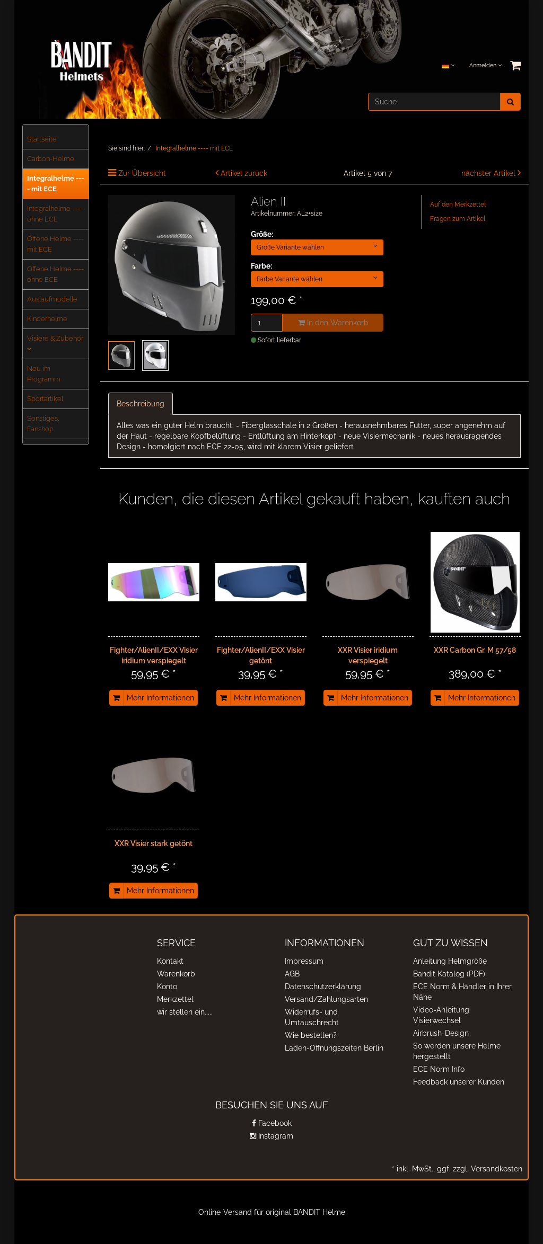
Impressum (304, 961)
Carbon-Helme (50, 159)
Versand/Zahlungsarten (326, 999)
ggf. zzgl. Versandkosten (478, 1169)
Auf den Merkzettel (458, 204)
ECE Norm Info (439, 1069)
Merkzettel (175, 999)
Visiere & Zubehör (55, 343)
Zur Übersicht (142, 173)
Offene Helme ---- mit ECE (55, 244)
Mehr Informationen (160, 698)
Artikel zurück (244, 173)
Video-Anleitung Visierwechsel (441, 1015)
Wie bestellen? (311, 1035)
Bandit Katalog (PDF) (449, 974)
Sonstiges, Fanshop (43, 423)
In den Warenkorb (333, 322)
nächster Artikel (489, 173)
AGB (292, 974)
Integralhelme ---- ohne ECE (55, 214)
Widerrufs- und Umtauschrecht (312, 1017)
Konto (167, 986)
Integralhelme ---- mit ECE (55, 183)
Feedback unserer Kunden (458, 1082)
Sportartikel (45, 399)
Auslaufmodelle (52, 299)
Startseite (42, 139)
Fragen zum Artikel (457, 219)
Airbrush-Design (441, 1033)
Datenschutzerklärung (323, 986)
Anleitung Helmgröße (450, 961)
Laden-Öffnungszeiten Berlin (334, 1048)
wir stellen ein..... (185, 1012)
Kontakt (170, 961)
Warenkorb (176, 974)
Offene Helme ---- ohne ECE (55, 274)
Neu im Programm (43, 374)
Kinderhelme (47, 319)
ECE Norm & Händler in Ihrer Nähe (462, 991)
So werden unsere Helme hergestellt (457, 1051)
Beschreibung (140, 403)
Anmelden (485, 65)
